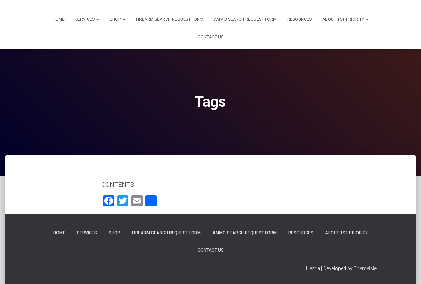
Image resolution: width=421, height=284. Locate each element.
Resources (299, 19)
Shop (117, 19)
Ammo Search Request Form (245, 19)
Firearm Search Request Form (169, 19)
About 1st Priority (345, 19)
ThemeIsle (365, 268)
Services (87, 19)
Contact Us (210, 37)
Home (59, 19)
